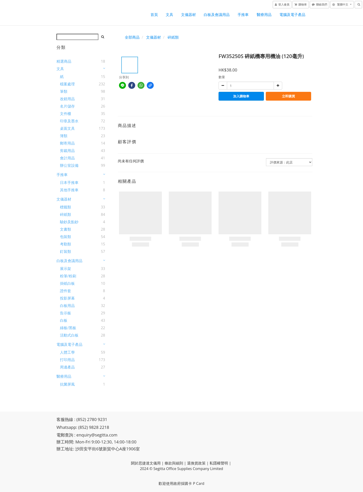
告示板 (65, 313)
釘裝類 (65, 251)
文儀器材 (188, 14)
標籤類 (65, 207)
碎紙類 (65, 214)
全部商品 (132, 37)
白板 (63, 320)
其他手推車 (69, 189)
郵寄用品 (67, 143)
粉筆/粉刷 (68, 275)
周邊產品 (67, 367)
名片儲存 (67, 106)
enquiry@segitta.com (96, 435)
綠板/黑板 (68, 327)
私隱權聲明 (219, 463)
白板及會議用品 (217, 14)
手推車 (243, 14)
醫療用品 (264, 14)
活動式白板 (69, 335)
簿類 (63, 135)
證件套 (65, 290)
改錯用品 (67, 98)
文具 (169, 14)
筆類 (63, 91)
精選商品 (63, 61)
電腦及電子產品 (292, 14)
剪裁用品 (67, 150)
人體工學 (67, 352)
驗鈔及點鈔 (69, 221)
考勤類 (65, 244)
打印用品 (67, 359)
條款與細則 (174, 463)
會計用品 (67, 158)
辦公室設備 (69, 165)
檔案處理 (67, 84)
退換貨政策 (196, 463)
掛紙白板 (67, 283)
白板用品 (67, 305)
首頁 (154, 14)
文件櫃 (65, 113)
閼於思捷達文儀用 (146, 463)
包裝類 (65, 236)
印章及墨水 (69, 121)
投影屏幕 (67, 298)
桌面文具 (67, 128)
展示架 (65, 268)
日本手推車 (69, 182)
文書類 (65, 229)
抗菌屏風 (67, 384)
